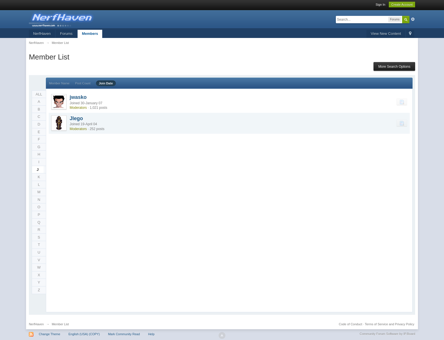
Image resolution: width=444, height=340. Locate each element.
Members (90, 33)
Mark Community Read (124, 334)
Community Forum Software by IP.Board (387, 333)
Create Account (402, 4)
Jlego (76, 118)
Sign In (380, 4)
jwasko (78, 97)
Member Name (59, 83)
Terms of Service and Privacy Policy (389, 324)
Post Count (82, 83)
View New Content (386, 33)
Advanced (413, 19)
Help (151, 334)
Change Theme (49, 334)
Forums (66, 33)
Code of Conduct (350, 324)
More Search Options (394, 67)
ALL (39, 94)
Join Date (106, 83)
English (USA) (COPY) (84, 334)
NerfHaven (42, 33)
